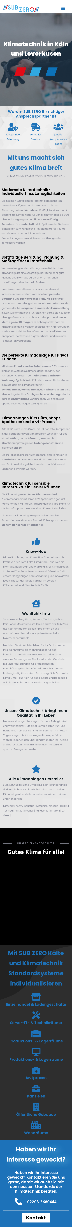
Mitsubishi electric (47, 806)
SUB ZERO (38, 289)
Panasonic (42, 810)
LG (63, 810)
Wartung (39, 566)
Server (37, 619)
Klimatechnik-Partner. (32, 282)
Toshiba (8, 810)
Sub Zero (62, 624)
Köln (17, 571)
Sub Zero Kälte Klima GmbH (32, 562)
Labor (58, 619)
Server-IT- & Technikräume (36, 1022)
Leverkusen (35, 571)
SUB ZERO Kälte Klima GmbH (20, 785)
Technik (48, 619)
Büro (27, 619)
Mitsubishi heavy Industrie (18, 806)
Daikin (63, 806)
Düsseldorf (54, 571)
